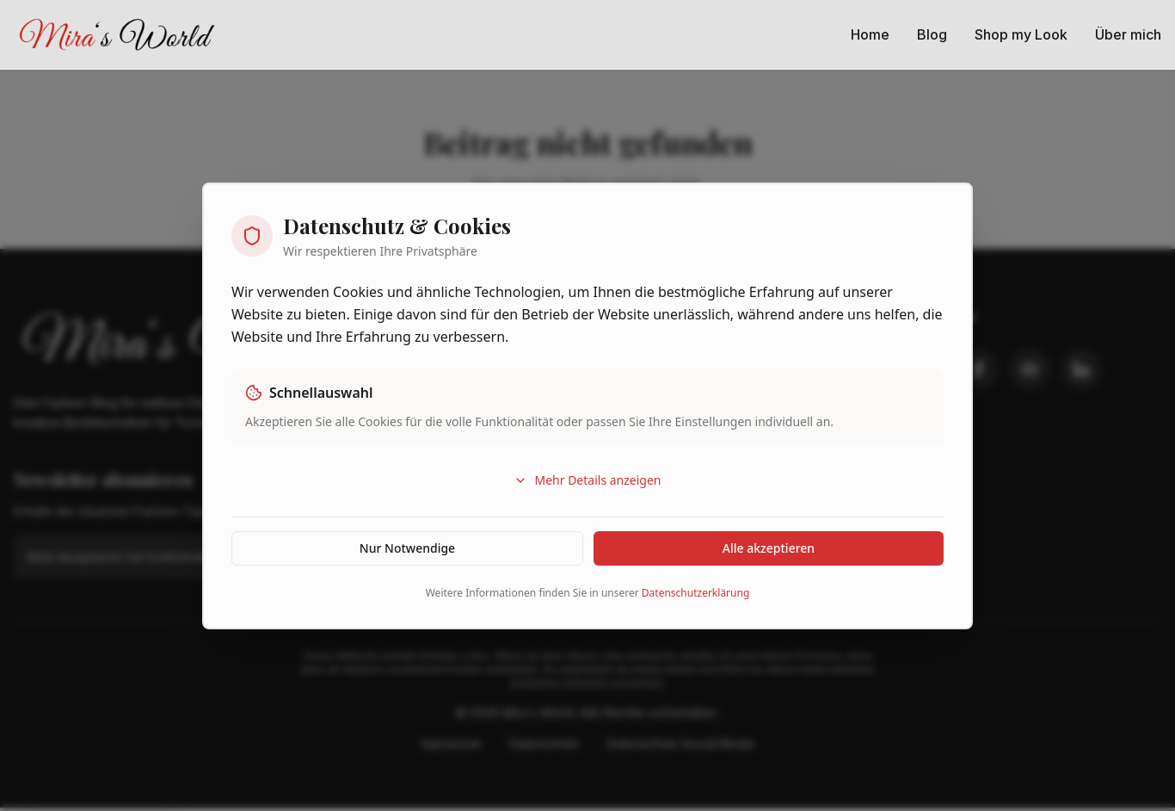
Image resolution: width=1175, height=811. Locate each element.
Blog (932, 34)
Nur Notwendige (407, 548)
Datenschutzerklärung (695, 592)
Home (870, 34)
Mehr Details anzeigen (587, 480)
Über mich (1128, 34)
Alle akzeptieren (769, 548)
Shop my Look (1021, 34)
